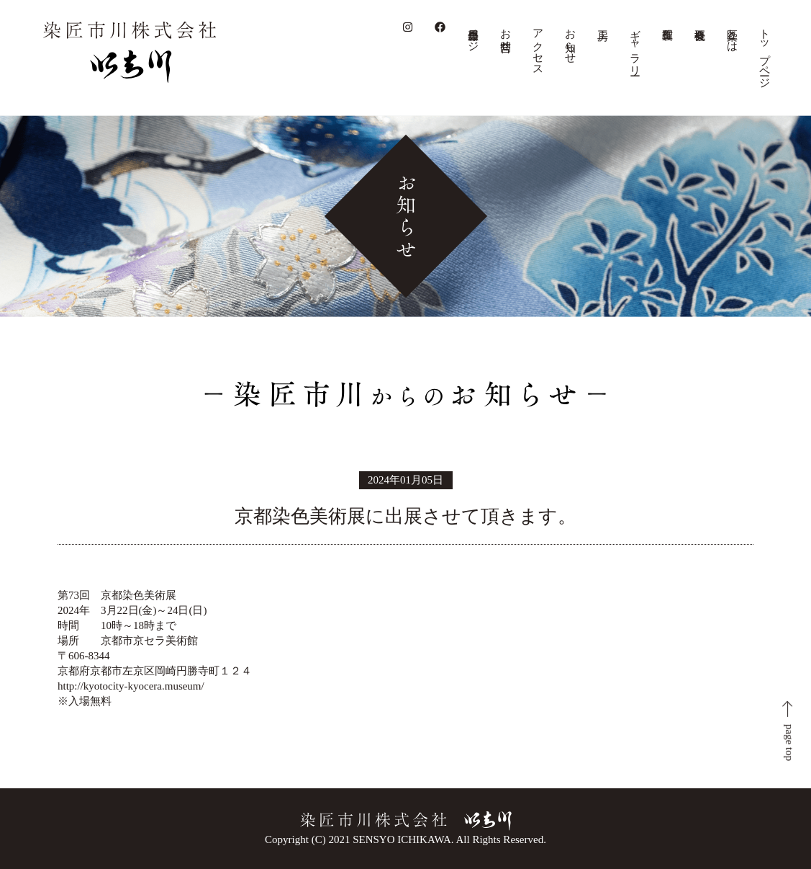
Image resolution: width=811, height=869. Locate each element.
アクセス (538, 46)
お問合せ (506, 34)
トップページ (765, 52)
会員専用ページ (473, 34)
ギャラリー (635, 46)
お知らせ (570, 40)
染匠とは (732, 34)
